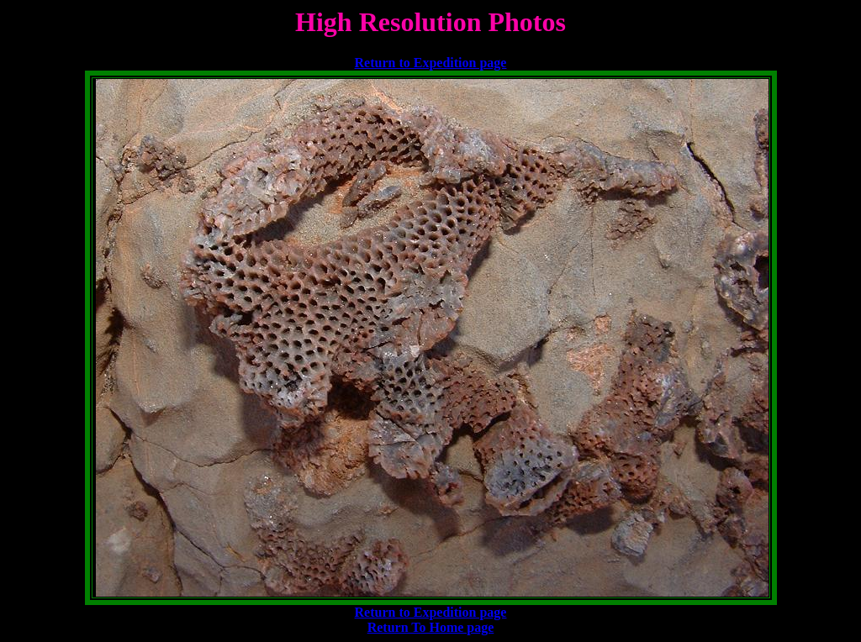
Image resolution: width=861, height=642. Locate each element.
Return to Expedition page (431, 62)
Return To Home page (430, 627)
